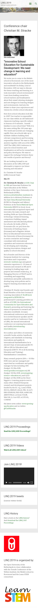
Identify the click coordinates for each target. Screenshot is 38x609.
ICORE (14, 302)
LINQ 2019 (6, 3)
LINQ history (24, 518)
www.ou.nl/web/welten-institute (17, 195)
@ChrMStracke (10, 408)
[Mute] (28, 483)
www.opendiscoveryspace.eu (15, 371)
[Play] (6, 483)
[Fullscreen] (32, 483)
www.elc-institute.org (12, 262)
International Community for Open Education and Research (18, 304)
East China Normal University (18, 200)
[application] (19, 476)
